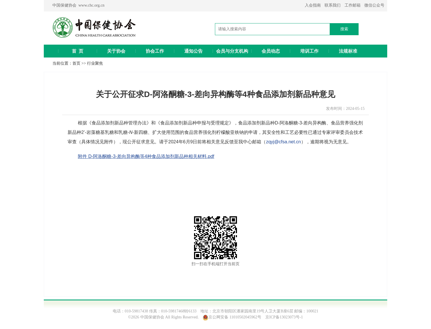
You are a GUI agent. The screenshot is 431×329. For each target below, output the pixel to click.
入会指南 (313, 5)
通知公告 (193, 51)
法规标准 (348, 51)
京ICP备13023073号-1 (284, 317)
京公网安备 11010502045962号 (234, 317)
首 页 (77, 51)
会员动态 (271, 51)
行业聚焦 (95, 63)
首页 (76, 63)
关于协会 (116, 51)
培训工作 (309, 51)
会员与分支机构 (232, 51)
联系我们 (333, 5)
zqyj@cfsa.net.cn (283, 141)
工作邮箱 (353, 5)
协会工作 (155, 51)
